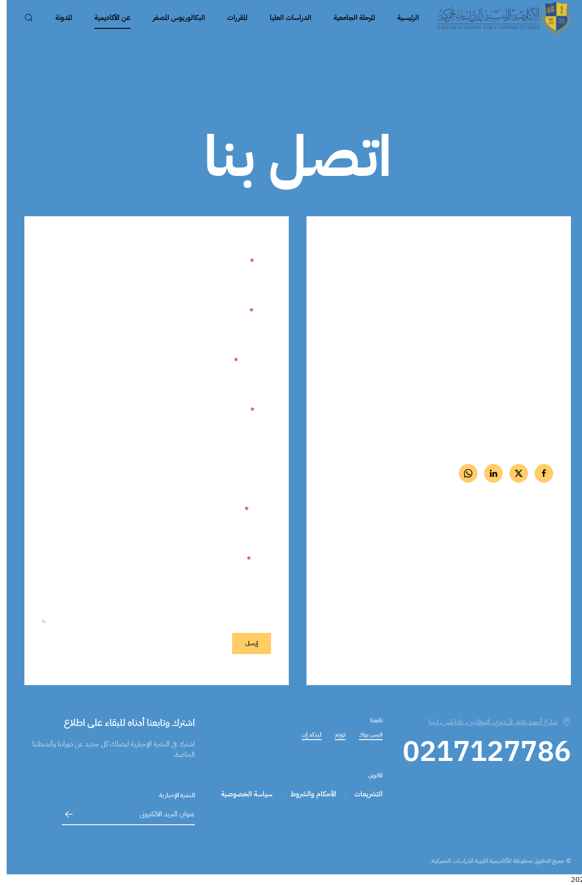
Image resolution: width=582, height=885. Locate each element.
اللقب (253, 311)
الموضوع (251, 509)
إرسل (245, 643)
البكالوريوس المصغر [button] (172, 17)
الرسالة (252, 559)
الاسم (253, 261)
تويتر (333, 734)
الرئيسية (401, 17)
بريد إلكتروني (245, 360)
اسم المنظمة (248, 460)
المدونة (57, 17)
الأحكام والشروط (307, 794)
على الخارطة (532, 570)
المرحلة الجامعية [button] (348, 17)
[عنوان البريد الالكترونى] (121, 814)
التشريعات (362, 794)
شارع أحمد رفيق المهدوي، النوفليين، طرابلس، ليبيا (493, 722)
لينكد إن (305, 734)
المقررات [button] (231, 17)
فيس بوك (364, 734)
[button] (22, 17)
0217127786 (518, 356)
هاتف (254, 410)
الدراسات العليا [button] (284, 17)
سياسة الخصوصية (240, 794)
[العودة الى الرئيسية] (497, 17)
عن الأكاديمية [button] (106, 17)
